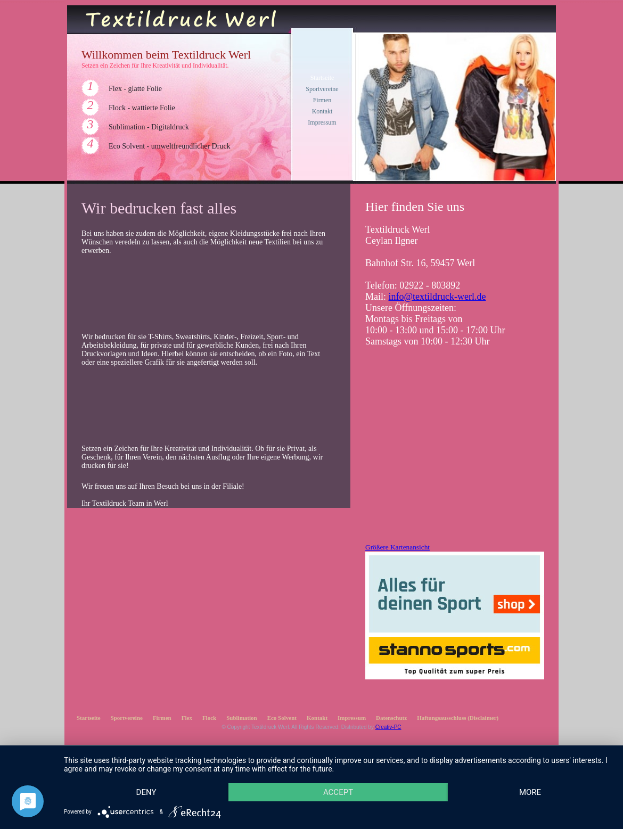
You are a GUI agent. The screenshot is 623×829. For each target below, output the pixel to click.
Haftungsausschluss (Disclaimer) (457, 718)
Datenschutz (391, 718)
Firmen (322, 100)
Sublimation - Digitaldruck (149, 127)
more (530, 792)
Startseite (322, 77)
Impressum (322, 122)
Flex (187, 718)
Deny (146, 792)
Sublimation (241, 718)
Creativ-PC (388, 727)
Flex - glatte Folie (135, 89)
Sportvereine (322, 89)
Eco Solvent (282, 718)
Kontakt (322, 111)
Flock (209, 718)
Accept (338, 792)
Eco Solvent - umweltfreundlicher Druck (170, 146)
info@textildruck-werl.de (437, 296)
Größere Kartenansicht (397, 547)
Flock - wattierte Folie (142, 108)
